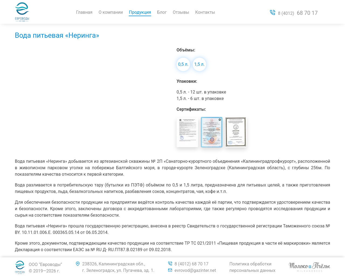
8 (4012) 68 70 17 (192, 263)
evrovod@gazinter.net (195, 270)
